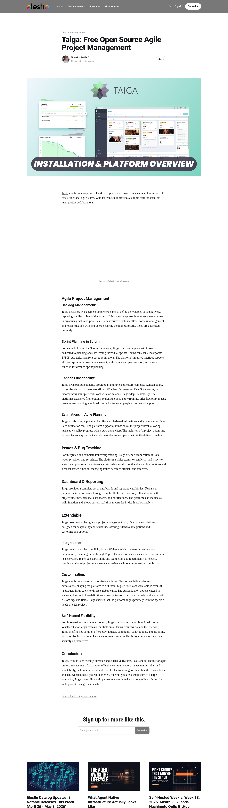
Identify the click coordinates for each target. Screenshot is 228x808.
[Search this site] (170, 6)
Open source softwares (74, 32)
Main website (112, 6)
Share (161, 59)
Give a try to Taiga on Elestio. (79, 696)
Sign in (178, 6)
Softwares (95, 6)
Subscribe (193, 6)
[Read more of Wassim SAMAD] (66, 59)
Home (60, 6)
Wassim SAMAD (80, 57)
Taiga (65, 193)
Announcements (76, 6)
